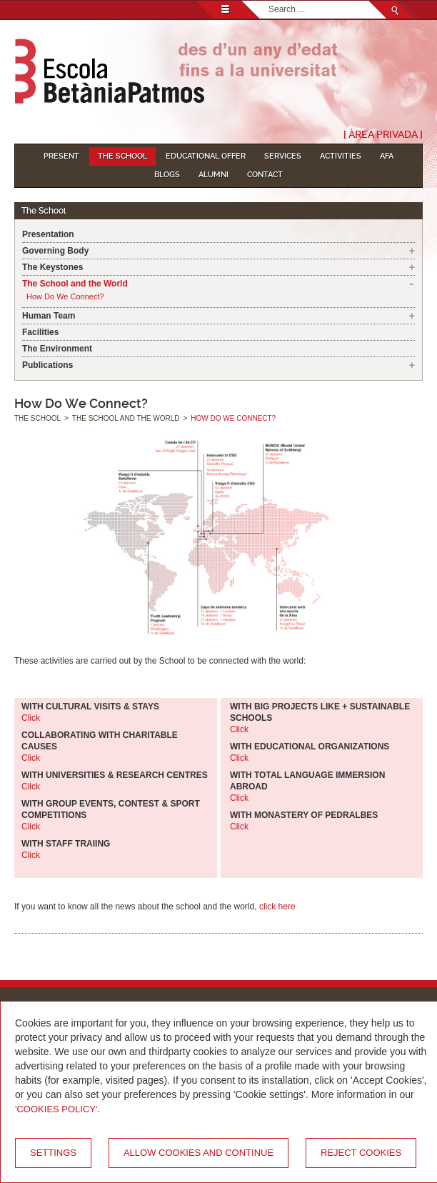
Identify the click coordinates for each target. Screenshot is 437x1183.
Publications (47, 365)
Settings (53, 1152)
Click (30, 718)
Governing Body (55, 251)
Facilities (40, 332)
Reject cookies (361, 1152)
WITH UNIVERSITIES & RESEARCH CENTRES (114, 775)
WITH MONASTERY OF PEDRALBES (304, 815)
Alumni (213, 174)
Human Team (48, 316)
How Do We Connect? (65, 296)
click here (277, 907)
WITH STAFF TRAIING (65, 844)
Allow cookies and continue (198, 1152)
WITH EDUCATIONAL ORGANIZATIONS (309, 747)
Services (282, 156)
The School (122, 156)
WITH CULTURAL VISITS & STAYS (90, 707)
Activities (340, 156)
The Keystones (52, 267)
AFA (386, 156)
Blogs (167, 174)
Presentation (48, 234)
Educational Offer (206, 156)
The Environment (57, 349)
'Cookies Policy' (56, 1109)
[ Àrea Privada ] (383, 134)
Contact (265, 174)
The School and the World (75, 284)
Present (61, 156)
